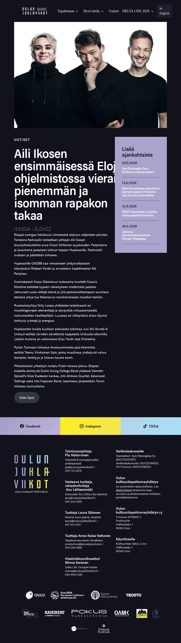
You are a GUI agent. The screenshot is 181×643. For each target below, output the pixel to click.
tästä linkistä (124, 490)
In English (164, 11)
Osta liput (26, 397)
